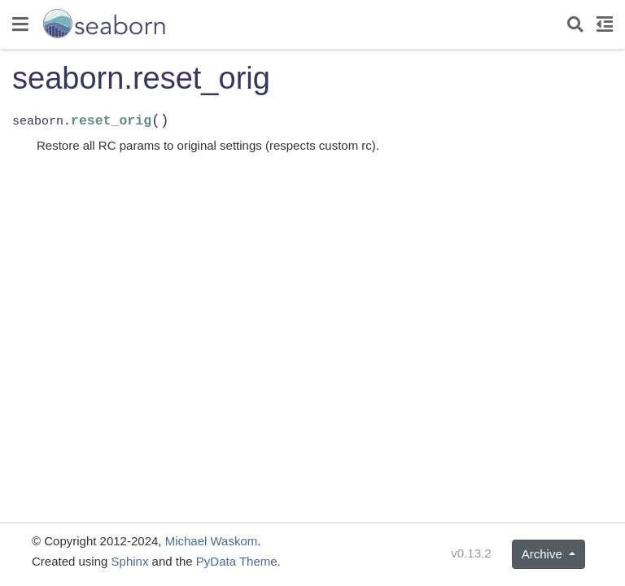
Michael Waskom (211, 541)
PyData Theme (237, 561)
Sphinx (130, 561)
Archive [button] (544, 554)
